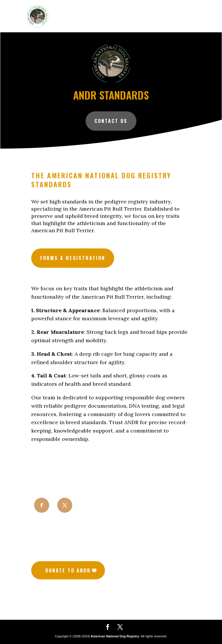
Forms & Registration (72, 257)
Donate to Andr (68, 570)
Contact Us (111, 120)
